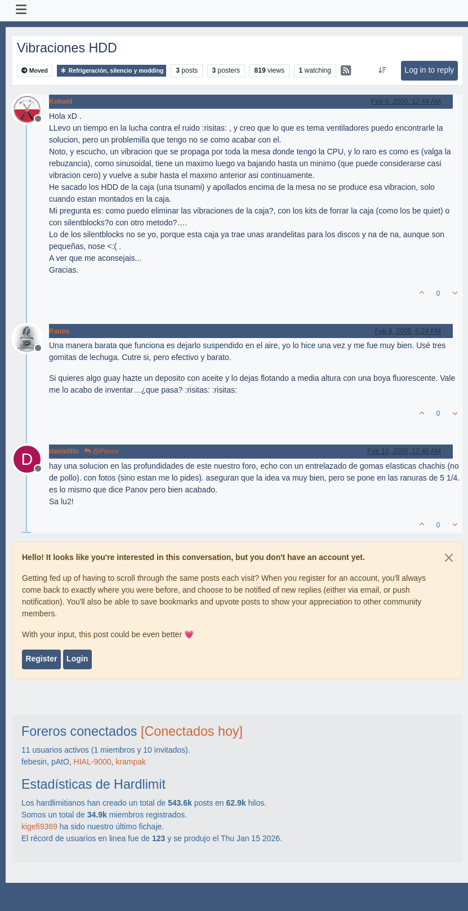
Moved (34, 70)
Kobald (61, 101)
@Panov (101, 451)
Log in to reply (429, 69)
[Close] (449, 558)
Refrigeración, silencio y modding (112, 70)
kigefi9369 (39, 826)
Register (41, 658)
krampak (130, 761)
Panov (59, 331)
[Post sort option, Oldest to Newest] (382, 70)
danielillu (64, 451)
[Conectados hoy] (192, 731)
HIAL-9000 (93, 761)
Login (77, 658)
